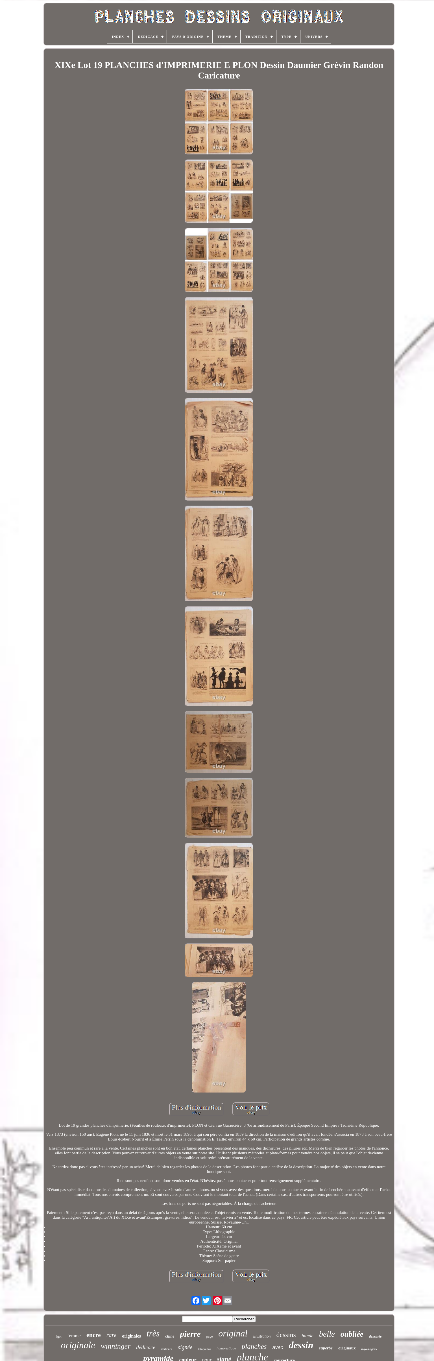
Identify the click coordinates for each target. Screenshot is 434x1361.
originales (131, 1336)
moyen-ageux (369, 1349)
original (232, 1333)
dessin (301, 1345)
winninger (115, 1346)
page (209, 1336)
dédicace (145, 1347)
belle (327, 1333)
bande (307, 1335)
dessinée (375, 1336)
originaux (347, 1348)
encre (93, 1334)
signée (185, 1347)
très (153, 1333)
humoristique (226, 1348)
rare (111, 1335)
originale (78, 1345)
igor (59, 1336)
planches (254, 1346)
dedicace (166, 1349)
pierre (190, 1333)
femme (74, 1335)
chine (169, 1336)
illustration (262, 1336)
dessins (286, 1334)
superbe (326, 1348)
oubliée (352, 1334)
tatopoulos (204, 1349)
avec (277, 1347)
